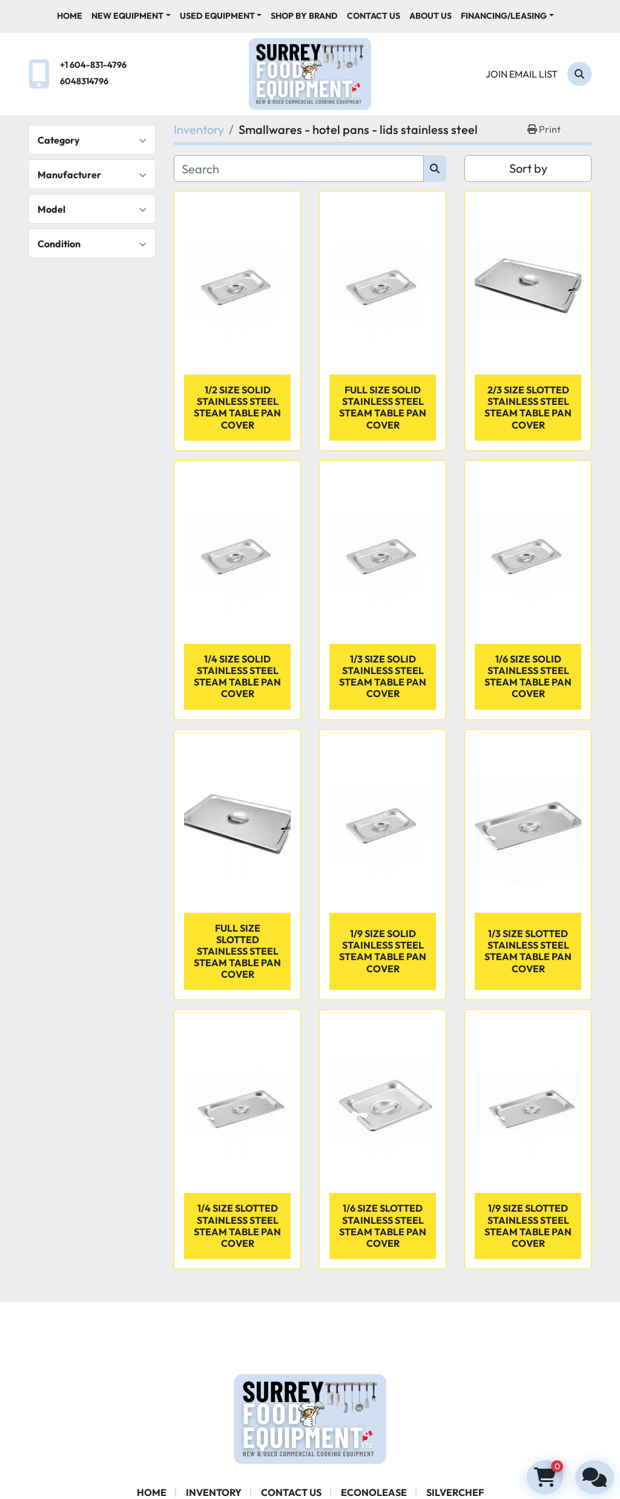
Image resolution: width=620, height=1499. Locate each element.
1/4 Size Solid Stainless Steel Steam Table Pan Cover (237, 676)
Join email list (522, 74)
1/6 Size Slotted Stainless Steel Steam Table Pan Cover (382, 1225)
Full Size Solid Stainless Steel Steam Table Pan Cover (382, 407)
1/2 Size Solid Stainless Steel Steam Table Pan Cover (237, 407)
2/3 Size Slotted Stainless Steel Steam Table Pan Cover (528, 407)
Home (69, 15)
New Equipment (127, 15)
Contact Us (373, 15)
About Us (430, 15)
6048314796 (84, 81)
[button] (131, 16)
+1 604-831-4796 (93, 64)
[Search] (579, 74)
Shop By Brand (304, 15)
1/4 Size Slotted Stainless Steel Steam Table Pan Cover (237, 1225)
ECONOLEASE (374, 1492)
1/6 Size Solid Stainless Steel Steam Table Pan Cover (528, 676)
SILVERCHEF (455, 1492)
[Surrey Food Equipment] (310, 1418)
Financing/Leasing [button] (504, 15)
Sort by (528, 168)
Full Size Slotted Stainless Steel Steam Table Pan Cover (237, 951)
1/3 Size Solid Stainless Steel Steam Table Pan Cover (382, 676)
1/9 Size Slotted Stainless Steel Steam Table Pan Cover (528, 1225)
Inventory (214, 1492)
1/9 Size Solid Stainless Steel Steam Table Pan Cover (382, 951)
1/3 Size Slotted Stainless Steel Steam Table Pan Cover (528, 951)
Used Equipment (217, 15)
